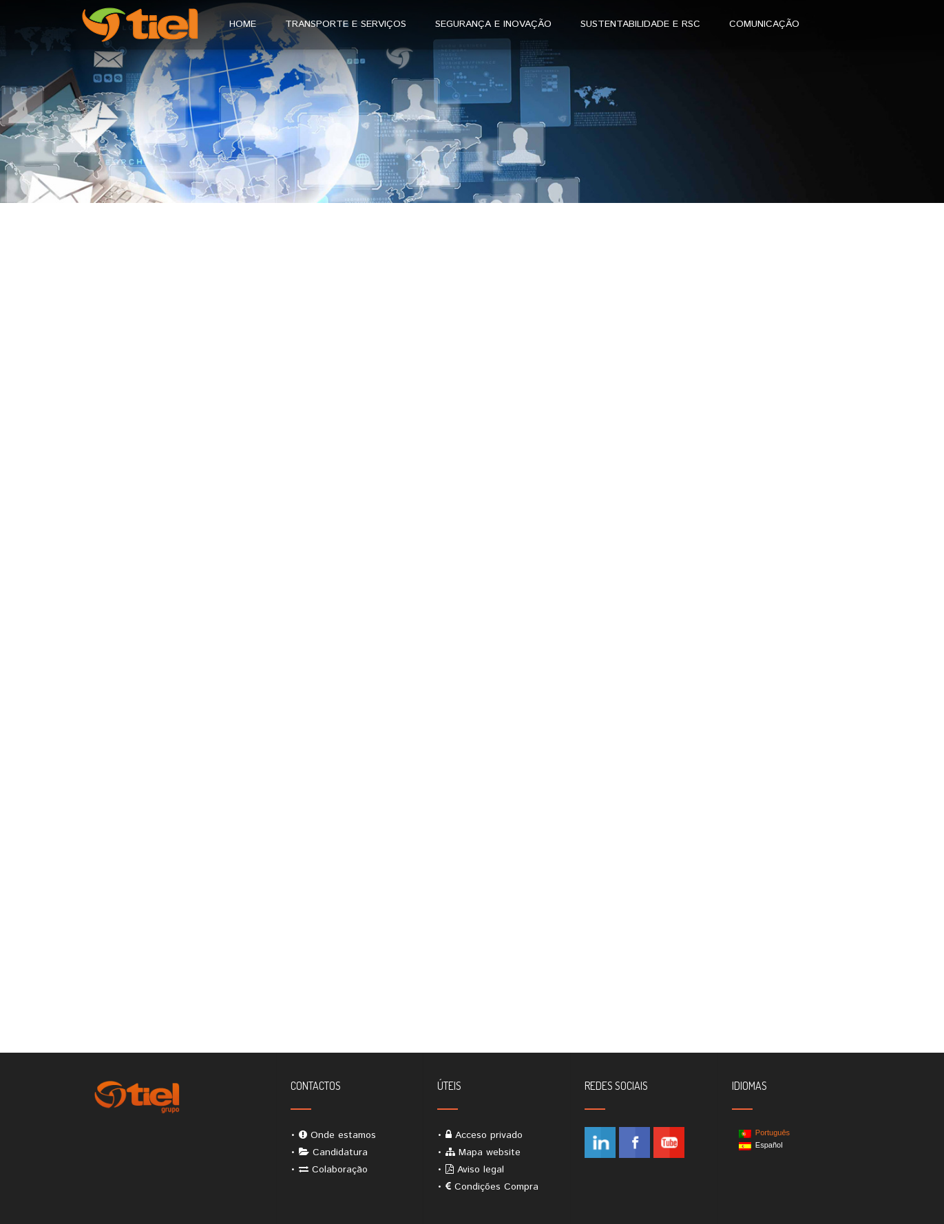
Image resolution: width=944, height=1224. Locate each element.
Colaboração (340, 1170)
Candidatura (340, 1152)
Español (761, 1145)
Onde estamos (343, 1135)
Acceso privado (489, 1135)
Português (764, 1133)
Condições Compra (496, 1187)
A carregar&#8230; (472, 666)
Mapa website (490, 1152)
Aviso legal (480, 1170)
